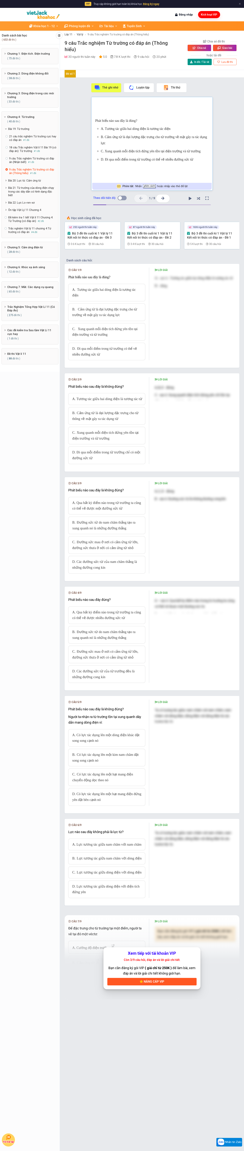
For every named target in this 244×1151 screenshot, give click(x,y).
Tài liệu (108, 26)
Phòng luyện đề (79, 26)
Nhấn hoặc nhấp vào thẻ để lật (152, 186)
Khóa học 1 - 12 (43, 26)
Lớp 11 (68, 34)
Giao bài (224, 47)
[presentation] (157, 737)
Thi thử (171, 88)
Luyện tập (139, 88)
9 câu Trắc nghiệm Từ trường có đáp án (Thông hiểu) (118, 34)
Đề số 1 (70, 73)
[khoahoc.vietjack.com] (43, 14)
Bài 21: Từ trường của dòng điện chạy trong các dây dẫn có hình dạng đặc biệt (31, 191)
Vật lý (80, 34)
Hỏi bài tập (8, 1139)
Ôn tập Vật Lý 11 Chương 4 (24, 210)
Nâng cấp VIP (152, 981)
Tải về (199, 61)
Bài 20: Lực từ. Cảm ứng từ (24, 180)
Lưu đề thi (225, 61)
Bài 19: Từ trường (18, 129)
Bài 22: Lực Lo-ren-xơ (21, 202)
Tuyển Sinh (134, 26)
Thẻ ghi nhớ (106, 88)
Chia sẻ (199, 47)
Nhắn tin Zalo (229, 1142)
